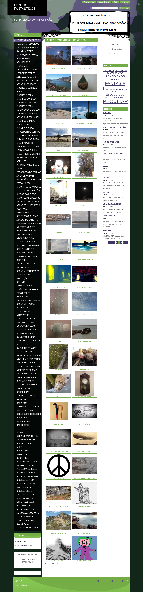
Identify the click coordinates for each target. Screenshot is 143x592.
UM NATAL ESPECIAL (26, 484)
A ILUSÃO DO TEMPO (26, 264)
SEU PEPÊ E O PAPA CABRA (30, 179)
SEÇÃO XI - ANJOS (25, 509)
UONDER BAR (23, 392)
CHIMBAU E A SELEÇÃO (28, 139)
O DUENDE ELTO (24, 491)
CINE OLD (21, 260)
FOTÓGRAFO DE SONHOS (29, 172)
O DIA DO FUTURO (25, 128)
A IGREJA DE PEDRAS (27, 370)
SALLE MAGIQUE (24, 399)
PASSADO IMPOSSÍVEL (27, 231)
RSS (126, 581)
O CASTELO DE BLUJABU (28, 198)
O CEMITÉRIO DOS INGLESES (30, 366)
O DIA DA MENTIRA (25, 143)
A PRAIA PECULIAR (25, 465)
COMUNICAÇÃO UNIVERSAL (30, 341)
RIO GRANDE (23, 267)
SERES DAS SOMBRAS (27, 216)
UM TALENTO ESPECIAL (28, 165)
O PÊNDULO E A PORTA (28, 289)
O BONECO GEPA (25, 95)
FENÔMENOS (115, 76)
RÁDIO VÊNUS (23, 59)
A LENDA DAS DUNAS (27, 77)
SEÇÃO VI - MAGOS (26, 304)
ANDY (19, 447)
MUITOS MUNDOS (25, 333)
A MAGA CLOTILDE (25, 322)
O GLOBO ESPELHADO (27, 385)
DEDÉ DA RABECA (25, 498)
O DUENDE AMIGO (25, 480)
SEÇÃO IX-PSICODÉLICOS (29, 414)
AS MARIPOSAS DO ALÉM (28, 300)
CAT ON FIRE (23, 425)
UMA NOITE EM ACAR (27, 473)
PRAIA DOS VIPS (24, 388)
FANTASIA (115, 83)
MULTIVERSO (110, 97)
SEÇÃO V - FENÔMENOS (28, 271)
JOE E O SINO (23, 344)
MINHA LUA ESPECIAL (27, 469)
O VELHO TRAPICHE (26, 396)
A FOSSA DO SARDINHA (28, 220)
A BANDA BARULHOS (26, 440)
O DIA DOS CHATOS (26, 121)
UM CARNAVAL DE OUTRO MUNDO (29, 81)
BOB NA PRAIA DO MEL (27, 436)
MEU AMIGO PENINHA (27, 150)
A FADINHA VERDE (25, 487)
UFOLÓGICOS (115, 94)
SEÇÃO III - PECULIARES (28, 117)
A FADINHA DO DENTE (27, 495)
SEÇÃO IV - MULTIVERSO (28, 205)
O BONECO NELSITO (26, 103)
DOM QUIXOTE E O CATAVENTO (25, 249)
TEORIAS (108, 70)
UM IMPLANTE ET (25, 51)
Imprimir (117, 581)
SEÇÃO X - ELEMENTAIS (28, 476)
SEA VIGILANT (23, 62)
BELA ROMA (22, 209)
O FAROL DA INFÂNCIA (27, 55)
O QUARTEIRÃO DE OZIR (28, 154)
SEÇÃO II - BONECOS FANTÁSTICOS (26, 84)
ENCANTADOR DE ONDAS (29, 201)
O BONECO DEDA (25, 106)
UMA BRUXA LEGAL (26, 308)
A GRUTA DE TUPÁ (25, 238)
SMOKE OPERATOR (26, 443)
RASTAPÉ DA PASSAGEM (28, 245)
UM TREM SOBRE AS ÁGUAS (30, 355)
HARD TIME (22, 403)
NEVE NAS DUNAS (25, 253)
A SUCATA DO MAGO (26, 326)
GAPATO (20, 92)
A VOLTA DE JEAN (110, 216)
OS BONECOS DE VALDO (28, 110)
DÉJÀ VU (21, 282)
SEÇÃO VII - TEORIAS (26, 330)
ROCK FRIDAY (23, 458)
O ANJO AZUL (23, 524)
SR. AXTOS (22, 66)
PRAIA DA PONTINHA (26, 377)
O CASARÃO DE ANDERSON (30, 187)
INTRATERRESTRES (26, 73)
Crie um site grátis (21, 585)
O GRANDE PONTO (25, 381)
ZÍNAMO (20, 168)
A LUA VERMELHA (25, 286)
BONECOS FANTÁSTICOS (117, 72)
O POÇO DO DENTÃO (26, 194)
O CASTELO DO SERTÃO (28, 190)
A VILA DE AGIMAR (25, 176)
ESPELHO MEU (24, 212)
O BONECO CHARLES (27, 114)
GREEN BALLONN (25, 410)
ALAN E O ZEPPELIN (26, 242)
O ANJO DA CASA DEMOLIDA (30, 528)
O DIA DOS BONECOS (27, 99)
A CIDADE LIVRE (24, 421)
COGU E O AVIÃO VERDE (28, 319)
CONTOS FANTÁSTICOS (28, 40)
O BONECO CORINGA (27, 88)
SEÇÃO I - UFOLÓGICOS (28, 44)
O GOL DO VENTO (25, 125)
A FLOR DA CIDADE (25, 502)
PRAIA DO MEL (23, 451)
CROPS (106, 177)
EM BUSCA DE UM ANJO (28, 513)
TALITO (20, 429)
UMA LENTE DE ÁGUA (27, 157)
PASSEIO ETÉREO (25, 234)
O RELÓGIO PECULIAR (27, 256)
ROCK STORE (23, 418)
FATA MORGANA (24, 275)
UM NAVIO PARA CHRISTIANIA (31, 462)
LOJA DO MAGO (24, 311)
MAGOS (115, 79)
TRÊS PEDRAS (23, 293)
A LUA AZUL (22, 454)
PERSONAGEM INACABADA (29, 146)
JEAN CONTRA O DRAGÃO (114, 127)
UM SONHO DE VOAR (27, 348)
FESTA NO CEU (24, 183)
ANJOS (115, 92)
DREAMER (21, 161)
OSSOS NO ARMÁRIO (26, 363)
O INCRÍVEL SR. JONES (27, 136)
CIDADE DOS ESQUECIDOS (29, 223)
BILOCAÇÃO (22, 278)
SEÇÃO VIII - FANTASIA (27, 352)
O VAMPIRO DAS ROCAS (28, 407)
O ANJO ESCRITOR (25, 520)
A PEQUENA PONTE (26, 227)
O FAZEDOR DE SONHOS (28, 132)
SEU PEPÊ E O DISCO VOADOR (27, 70)
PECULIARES (119, 101)
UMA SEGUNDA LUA (26, 337)
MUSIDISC (21, 432)
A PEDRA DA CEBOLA (26, 374)
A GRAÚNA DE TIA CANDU (29, 359)
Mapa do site (104, 581)
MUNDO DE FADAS (25, 506)
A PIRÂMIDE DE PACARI (28, 48)
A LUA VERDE (23, 315)
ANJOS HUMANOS (25, 517)
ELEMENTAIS (120, 97)
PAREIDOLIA (22, 297)
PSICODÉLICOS (118, 88)
